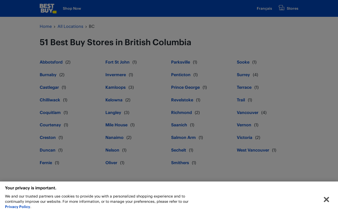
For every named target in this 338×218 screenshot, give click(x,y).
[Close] (326, 201)
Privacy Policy (17, 208)
